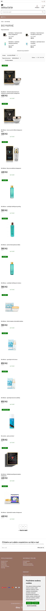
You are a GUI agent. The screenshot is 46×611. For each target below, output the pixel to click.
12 (36, 57)
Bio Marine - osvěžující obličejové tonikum (11, 283)
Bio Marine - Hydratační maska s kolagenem (11, 512)
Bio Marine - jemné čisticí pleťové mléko (10, 244)
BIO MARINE (7, 21)
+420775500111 (42, 1)
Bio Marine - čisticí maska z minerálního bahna (12, 321)
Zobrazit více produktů (22, 50)
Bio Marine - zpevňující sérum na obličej (10, 397)
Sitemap (3, 567)
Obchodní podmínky (27, 563)
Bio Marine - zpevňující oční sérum (9, 359)
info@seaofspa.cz (44, 1)
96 (43, 57)
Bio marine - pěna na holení (7, 436)
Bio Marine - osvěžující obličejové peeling (11, 206)
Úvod (2, 21)
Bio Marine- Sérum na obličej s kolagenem (11, 168)
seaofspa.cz (17, 603)
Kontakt (25, 562)
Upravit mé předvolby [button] (31, 605)
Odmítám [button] (36, 603)
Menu (4, 17)
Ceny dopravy (26, 561)
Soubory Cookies (5, 566)
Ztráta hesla (4, 565)
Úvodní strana (4, 561)
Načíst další (23, 530)
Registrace (3, 563)
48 (40, 57)
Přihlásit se (40, 547)
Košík (43, 6)
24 (38, 57)
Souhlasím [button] (29, 603)
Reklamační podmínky (28, 565)
